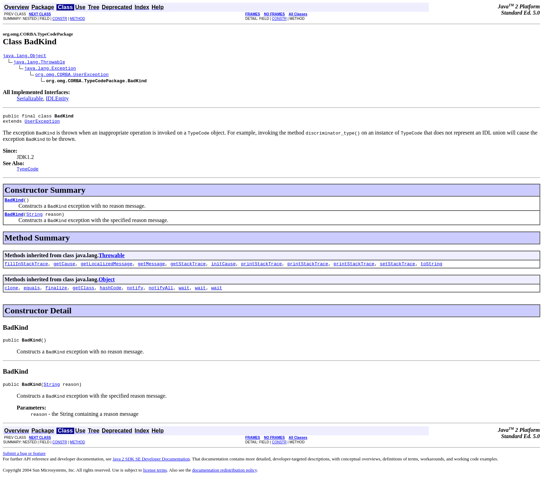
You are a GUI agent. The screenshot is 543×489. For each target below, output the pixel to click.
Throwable (111, 262)
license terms (155, 480)
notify (135, 296)
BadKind (14, 205)
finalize (56, 296)
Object (107, 287)
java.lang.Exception (50, 69)
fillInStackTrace (26, 271)
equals (32, 296)
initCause (223, 271)
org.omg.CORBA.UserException (72, 75)
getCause (64, 271)
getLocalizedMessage (106, 271)
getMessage (151, 271)
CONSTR (59, 19)
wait (183, 296)
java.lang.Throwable (39, 63)
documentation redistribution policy (224, 480)
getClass (83, 296)
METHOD (77, 19)
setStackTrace (397, 271)
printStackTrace (261, 271)
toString (431, 271)
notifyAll (161, 296)
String (34, 220)
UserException (42, 124)
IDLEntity (57, 99)
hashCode (110, 296)
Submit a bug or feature (24, 463)
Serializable (30, 99)
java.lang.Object (24, 56)
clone (11, 296)
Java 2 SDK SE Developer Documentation (151, 469)
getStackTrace (188, 271)
